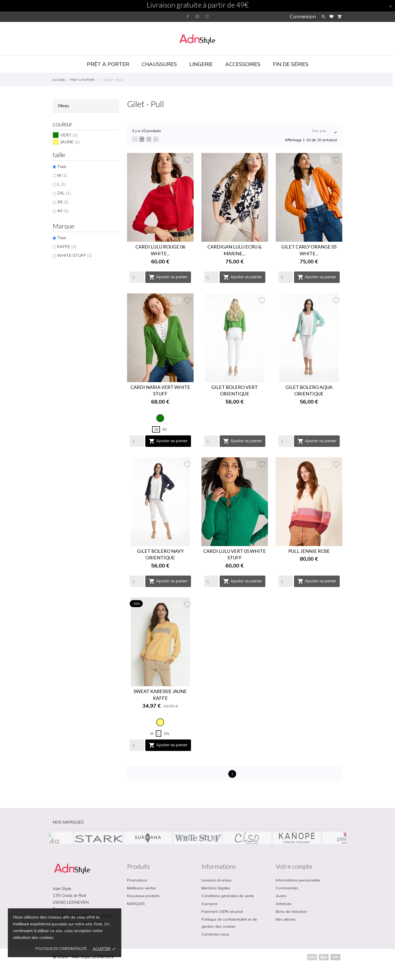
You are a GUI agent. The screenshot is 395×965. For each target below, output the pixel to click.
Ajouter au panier (168, 277)
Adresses (284, 903)
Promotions (137, 880)
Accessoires (242, 64)
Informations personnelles (298, 880)
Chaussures (159, 64)
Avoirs (281, 895)
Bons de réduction (291, 911)
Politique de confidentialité (61, 948)
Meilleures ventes (141, 888)
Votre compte (294, 866)
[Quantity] (137, 277)
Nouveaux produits (143, 895)
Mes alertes (286, 919)
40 (63, 210)
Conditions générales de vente (227, 895)
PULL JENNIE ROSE (309, 551)
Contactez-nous (215, 934)
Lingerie (201, 64)
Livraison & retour (216, 880)
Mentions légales (215, 888)
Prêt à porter (108, 64)
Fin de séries (290, 64)
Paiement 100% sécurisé (222, 911)
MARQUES (136, 903)
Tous (61, 166)
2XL (64, 193)
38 (63, 201)
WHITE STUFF (74, 255)
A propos (209, 903)
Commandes (287, 888)
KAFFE (66, 246)
